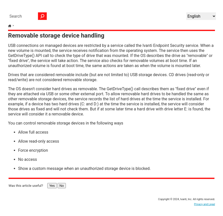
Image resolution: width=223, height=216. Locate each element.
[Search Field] (27, 16)
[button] (42, 16)
